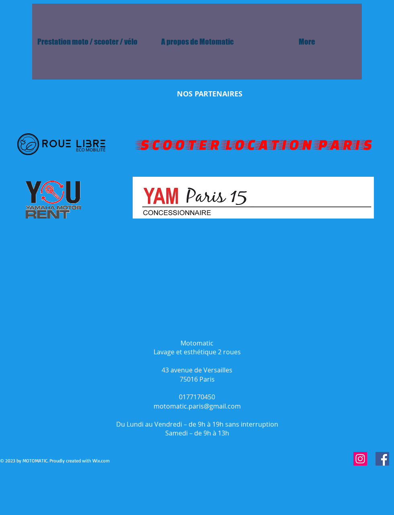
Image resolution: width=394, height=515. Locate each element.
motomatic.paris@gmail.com (197, 406)
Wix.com (101, 461)
